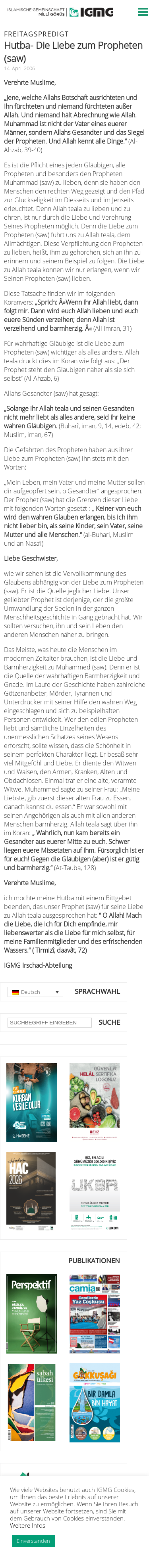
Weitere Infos (27, 1525)
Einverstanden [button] (33, 1540)
